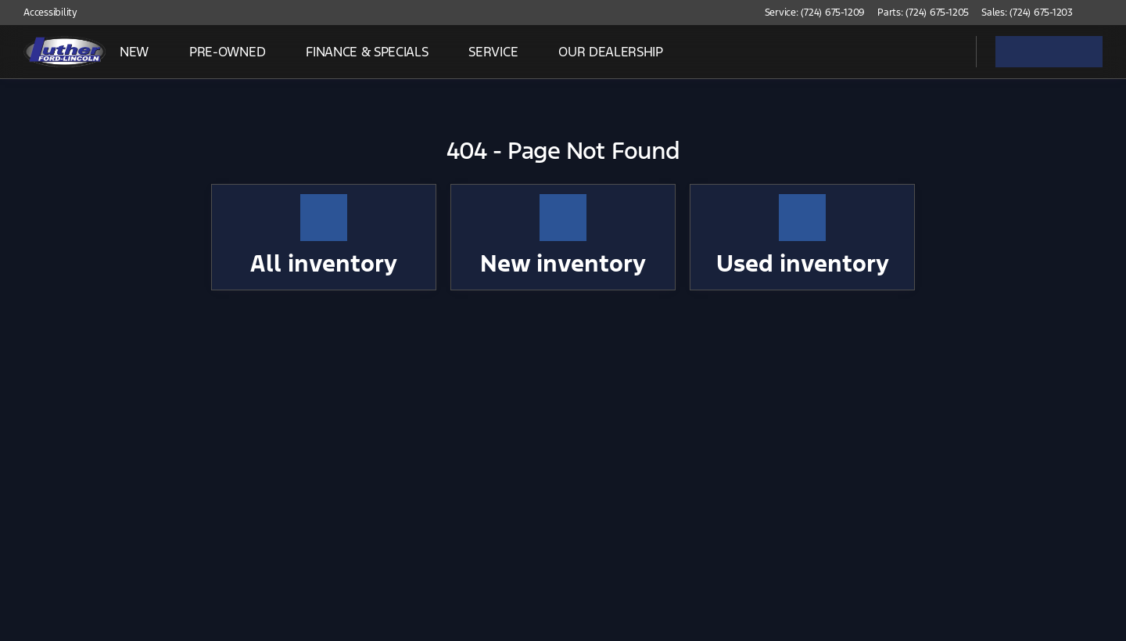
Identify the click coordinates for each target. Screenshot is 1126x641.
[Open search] (944, 51)
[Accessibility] (43, 12)
